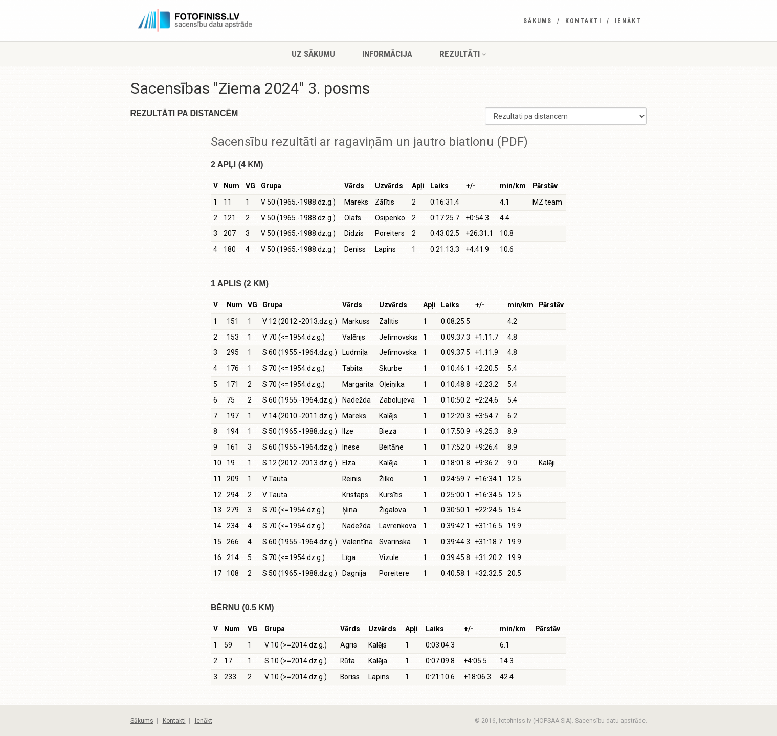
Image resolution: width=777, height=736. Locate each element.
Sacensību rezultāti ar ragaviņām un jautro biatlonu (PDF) (369, 142)
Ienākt (628, 21)
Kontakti (583, 21)
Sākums (537, 21)
